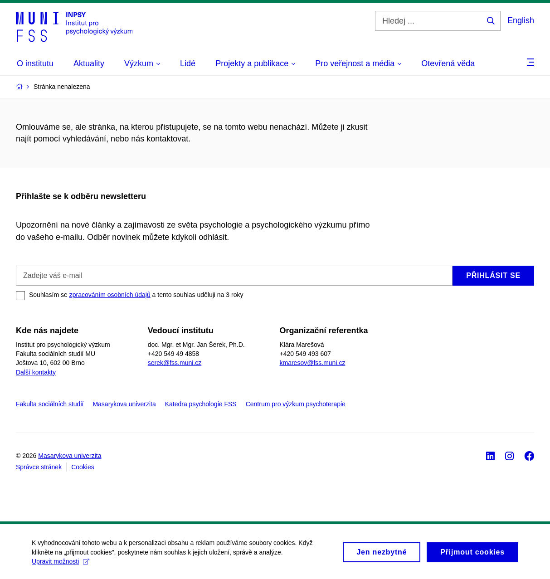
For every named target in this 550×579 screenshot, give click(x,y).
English (520, 20)
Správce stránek (39, 467)
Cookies (82, 467)
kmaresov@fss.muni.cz (313, 362)
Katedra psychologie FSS (201, 404)
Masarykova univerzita (124, 404)
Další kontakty (36, 372)
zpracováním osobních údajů (110, 294)
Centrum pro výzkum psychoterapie (296, 404)
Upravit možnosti (60, 565)
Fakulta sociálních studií (49, 404)
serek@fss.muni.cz (174, 362)
